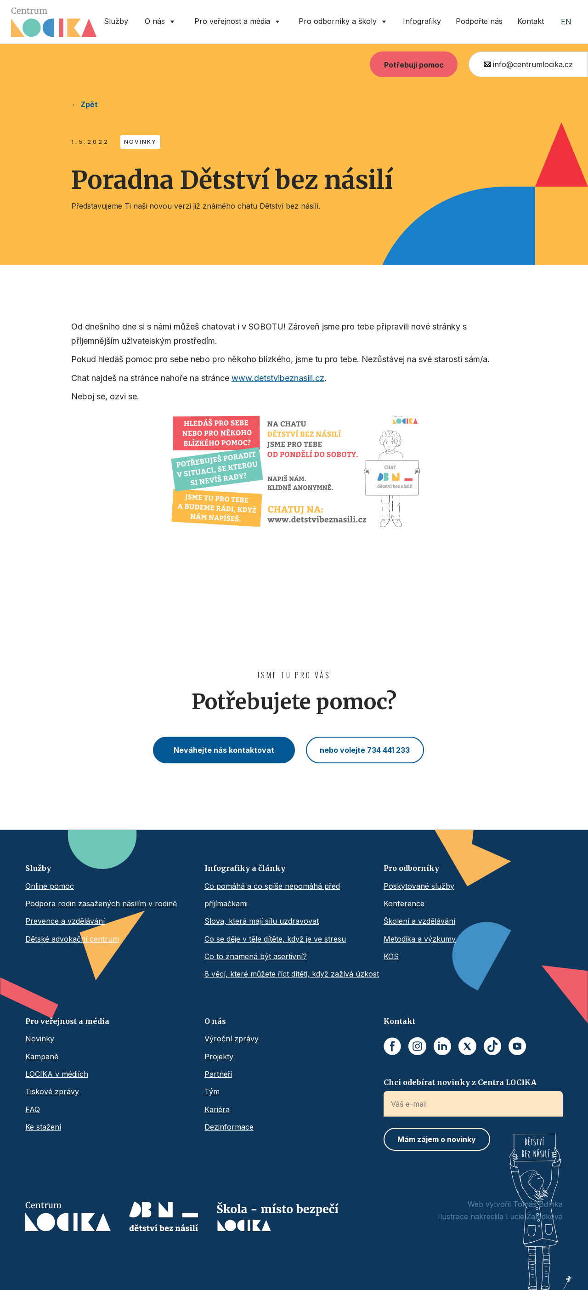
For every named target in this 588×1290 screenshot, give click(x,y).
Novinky (39, 1038)
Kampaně (41, 1056)
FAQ (32, 1109)
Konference (404, 903)
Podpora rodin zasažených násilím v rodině (101, 903)
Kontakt (530, 21)
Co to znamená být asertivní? (255, 956)
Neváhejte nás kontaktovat (224, 750)
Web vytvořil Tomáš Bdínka (515, 1204)
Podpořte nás (479, 21)
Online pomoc (49, 886)
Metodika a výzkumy (420, 938)
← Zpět (84, 104)
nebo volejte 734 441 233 (365, 750)
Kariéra (217, 1109)
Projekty (218, 1056)
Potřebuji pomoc (414, 64)
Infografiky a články (244, 868)
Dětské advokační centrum (72, 938)
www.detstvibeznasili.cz (278, 378)
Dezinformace (229, 1126)
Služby (116, 21)
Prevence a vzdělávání (65, 921)
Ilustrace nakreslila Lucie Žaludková (500, 1216)
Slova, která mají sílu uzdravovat (261, 921)
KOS (391, 956)
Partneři (218, 1074)
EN (566, 21)
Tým (212, 1091)
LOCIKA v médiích (56, 1074)
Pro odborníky (411, 868)
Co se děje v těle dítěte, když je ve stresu (275, 938)
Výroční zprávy (231, 1038)
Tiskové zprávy (52, 1091)
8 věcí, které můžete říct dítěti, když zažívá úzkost (291, 973)
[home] (53, 22)
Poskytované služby (419, 886)
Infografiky (422, 21)
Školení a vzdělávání (419, 921)
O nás (215, 1021)
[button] (161, 22)
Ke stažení (43, 1126)
